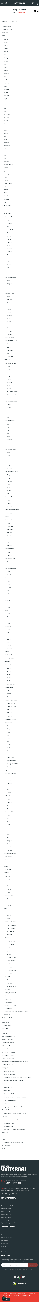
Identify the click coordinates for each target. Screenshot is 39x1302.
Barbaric (6, 51)
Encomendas (4, 1235)
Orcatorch (6, 142)
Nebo (8, 427)
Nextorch (6, 130)
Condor (6, 61)
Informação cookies (6, 1208)
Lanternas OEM (9, 337)
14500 (8, 668)
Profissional (7, 359)
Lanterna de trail (8, 1126)
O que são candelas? (9, 1074)
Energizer (6, 73)
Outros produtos (10, 754)
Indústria (6, 597)
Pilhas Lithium (9, 687)
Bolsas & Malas (9, 812)
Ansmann (6, 45)
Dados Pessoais (5, 1240)
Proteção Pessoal (10, 655)
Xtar (5, 202)
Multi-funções (11, 931)
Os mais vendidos (7, 29)
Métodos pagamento (7, 1220)
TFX (8, 808)
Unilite (5, 193)
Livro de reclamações (8, 1058)
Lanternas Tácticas (10, 363)
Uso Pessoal (7, 213)
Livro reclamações (6, 1217)
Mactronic (6, 117)
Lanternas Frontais (10, 217)
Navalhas (7, 876)
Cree (5, 64)
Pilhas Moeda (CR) (10, 719)
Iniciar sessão (5, 1022)
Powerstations (6, 1132)
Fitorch (6, 92)
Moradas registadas (6, 1237)
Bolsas (9, 905)
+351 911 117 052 (13, 1183)
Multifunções (9, 895)
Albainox (6, 42)
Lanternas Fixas (9, 497)
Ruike (5, 158)
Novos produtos (6, 26)
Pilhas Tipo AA (11, 703)
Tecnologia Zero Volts (10, 1100)
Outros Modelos (11, 684)
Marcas (4, 35)
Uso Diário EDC (9, 293)
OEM (5, 136)
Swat (5, 177)
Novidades (7, 1015)
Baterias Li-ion (9, 665)
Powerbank (8, 996)
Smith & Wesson (8, 164)
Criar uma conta (6, 1025)
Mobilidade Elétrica (10, 1005)
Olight (5, 139)
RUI (5, 155)
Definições (5, 1068)
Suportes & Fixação (10, 773)
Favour (6, 86)
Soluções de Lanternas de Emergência (14, 1129)
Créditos (3, 1246)
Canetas (7, 912)
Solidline (6, 167)
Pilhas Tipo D (10, 713)
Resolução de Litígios (8, 1055)
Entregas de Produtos (8, 1042)
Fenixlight (6, 89)
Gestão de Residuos (7, 1064)
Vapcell (6, 196)
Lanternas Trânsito (10, 414)
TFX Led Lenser (8, 183)
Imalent (6, 102)
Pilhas (3, 1139)
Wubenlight (7, 199)
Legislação (5, 1103)
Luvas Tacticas (11, 941)
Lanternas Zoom (10, 558)
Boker (8, 892)
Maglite (6, 120)
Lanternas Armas (10, 578)
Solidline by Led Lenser (13, 395)
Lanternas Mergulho (11, 340)
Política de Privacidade (8, 1036)
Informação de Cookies (8, 1052)
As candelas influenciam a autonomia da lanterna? (17, 1077)
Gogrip (6, 98)
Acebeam (6, 39)
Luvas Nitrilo (10, 658)
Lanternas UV (9, 520)
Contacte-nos (6, 1149)
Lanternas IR (8, 539)
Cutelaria (6, 873)
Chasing (6, 58)
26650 (8, 681)
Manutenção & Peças (10, 853)
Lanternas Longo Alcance (12, 471)
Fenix (8, 220)
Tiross (5, 186)
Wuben (9, 321)
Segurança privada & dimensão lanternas (15, 1107)
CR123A (9, 694)
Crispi (5, 67)
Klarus (5, 111)
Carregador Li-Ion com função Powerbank (15, 1097)
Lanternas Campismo (11, 258)
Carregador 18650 (9, 1094)
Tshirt (8, 951)
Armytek (6, 48)
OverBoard (7, 146)
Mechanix (6, 127)
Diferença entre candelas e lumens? (13, 1080)
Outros (7, 651)
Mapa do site (5, 1152)
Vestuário (8, 938)
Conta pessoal (5, 1232)
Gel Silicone (8, 856)
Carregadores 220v (12, 764)
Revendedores (6, 1049)
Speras (6, 171)
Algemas (9, 983)
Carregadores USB (10, 992)
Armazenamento (11, 760)
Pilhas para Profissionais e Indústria (13, 1142)
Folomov (6, 95)
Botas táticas (11, 960)
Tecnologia (7, 989)
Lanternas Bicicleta (10, 277)
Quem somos (6, 1033)
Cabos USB (8, 1002)
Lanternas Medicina (10, 449)
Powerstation (9, 999)
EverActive (6, 80)
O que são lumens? (9, 1071)
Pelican (6, 149)
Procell (5, 152)
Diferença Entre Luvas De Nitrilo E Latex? (15, 1113)
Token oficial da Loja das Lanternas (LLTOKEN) (15, 1061)
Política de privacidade (7, 1206)
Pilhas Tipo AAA (11, 706)
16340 (8, 671)
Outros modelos (11, 697)
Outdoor (6, 866)
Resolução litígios (6, 1211)
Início (3, 210)
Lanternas (5, 1116)
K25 (5, 108)
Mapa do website (6, 1249)
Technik (6, 180)
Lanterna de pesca (9, 1123)
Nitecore (6, 133)
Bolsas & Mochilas (10, 922)
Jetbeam (6, 105)
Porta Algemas (11, 928)
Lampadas (8, 863)
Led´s (6, 860)
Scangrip (9, 440)
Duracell (6, 70)
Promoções (5, 32)
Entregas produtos (6, 1214)
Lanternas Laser (9, 548)
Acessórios (7, 661)
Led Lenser (7, 114)
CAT (5, 55)
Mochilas (9, 934)
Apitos (9, 980)
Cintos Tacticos (11, 957)
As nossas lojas (6, 1145)
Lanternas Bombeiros (11, 401)
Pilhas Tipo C (10, 716)
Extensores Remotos (11, 831)
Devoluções (4, 1243)
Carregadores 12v (12, 767)
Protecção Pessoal (7, 1110)
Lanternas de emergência (12, 509)
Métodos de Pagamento (9, 1046)
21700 (8, 678)
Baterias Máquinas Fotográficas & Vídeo (16, 1011)
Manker (6, 124)
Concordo (6, 1299)
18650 (8, 674)
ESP (5, 77)
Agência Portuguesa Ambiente (9, 1223)
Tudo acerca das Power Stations (13, 1136)
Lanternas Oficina (10, 420)
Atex (6, 610)
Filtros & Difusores (10, 796)
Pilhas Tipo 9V (11, 710)
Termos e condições (7, 1039)
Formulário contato (6, 1252)
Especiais (6, 516)
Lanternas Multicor (10, 568)
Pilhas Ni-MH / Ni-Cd (11, 700)
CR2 (8, 690)
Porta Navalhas (11, 925)
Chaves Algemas (11, 986)
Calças (9, 954)
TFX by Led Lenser (12, 391)
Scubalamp (7, 161)
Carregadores (9, 722)
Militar (5, 908)
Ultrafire (6, 189)
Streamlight (7, 174)
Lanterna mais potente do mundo (13, 1120)
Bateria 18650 (7, 1087)
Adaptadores (10, 757)
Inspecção (8, 626)
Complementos (8, 770)
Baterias (4, 1084)
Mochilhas (8, 869)
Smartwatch (8, 1008)
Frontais (7, 600)
